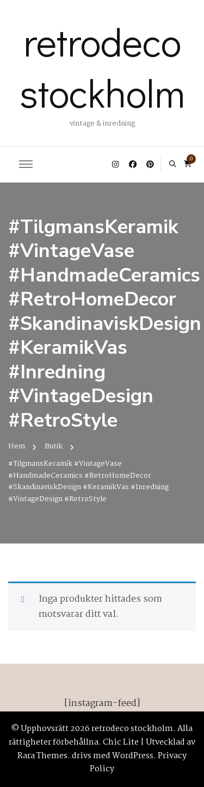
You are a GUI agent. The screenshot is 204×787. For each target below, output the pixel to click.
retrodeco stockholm (102, 67)
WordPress (132, 756)
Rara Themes (42, 756)
